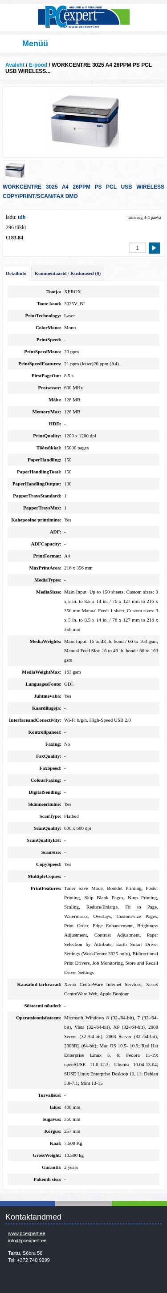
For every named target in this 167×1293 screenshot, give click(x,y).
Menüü (35, 43)
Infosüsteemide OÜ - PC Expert (83, 17)
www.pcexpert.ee (26, 1233)
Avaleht (14, 65)
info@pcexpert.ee (27, 1240)
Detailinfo (16, 273)
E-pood (38, 65)
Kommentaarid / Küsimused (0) (67, 273)
